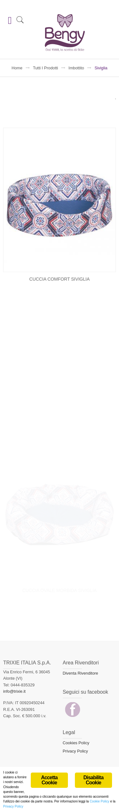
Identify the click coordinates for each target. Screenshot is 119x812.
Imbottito (76, 68)
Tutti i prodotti (45, 68)
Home (17, 68)
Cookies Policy (76, 742)
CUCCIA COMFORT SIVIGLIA (59, 303)
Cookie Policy (99, 802)
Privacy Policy (75, 751)
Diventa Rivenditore (80, 673)
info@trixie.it (14, 691)
